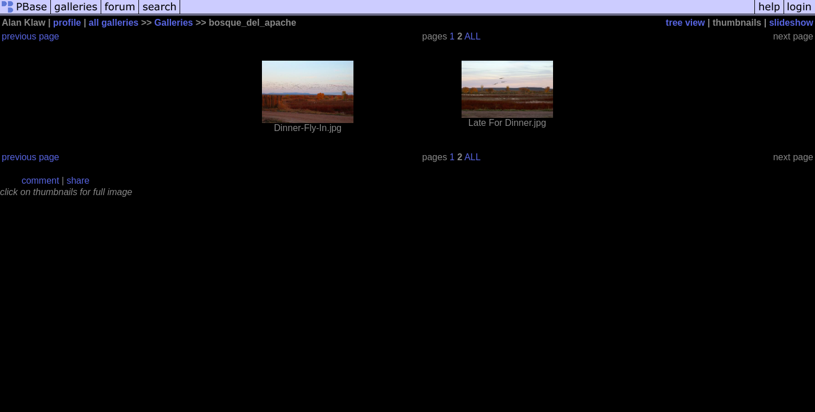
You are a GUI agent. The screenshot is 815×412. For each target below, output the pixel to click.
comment (40, 180)
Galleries (173, 22)
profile (67, 22)
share (77, 180)
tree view (685, 22)
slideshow (791, 22)
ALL (472, 36)
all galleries (113, 22)
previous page (30, 36)
